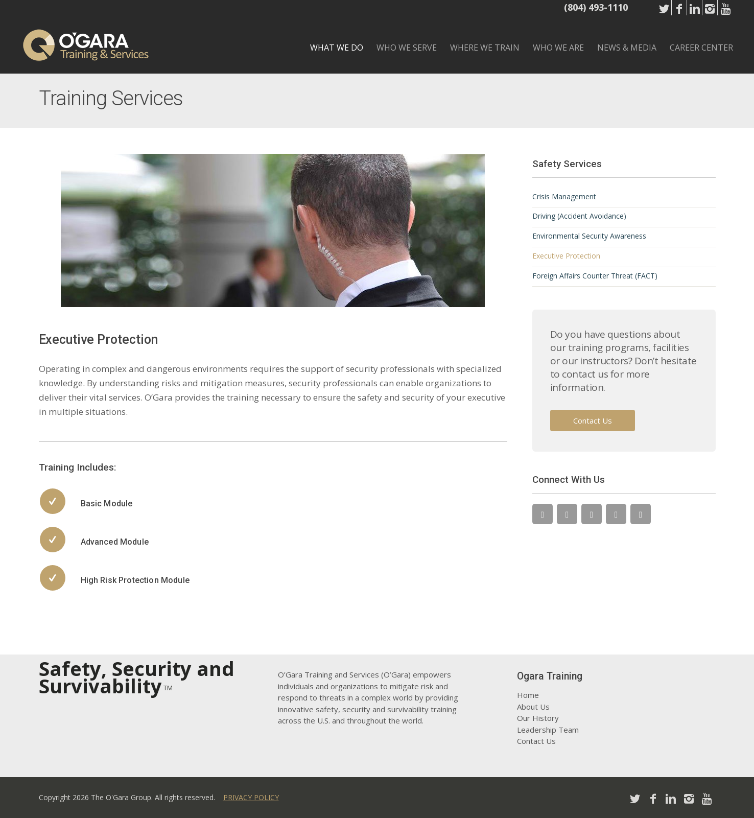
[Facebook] (567, 514)
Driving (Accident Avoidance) (579, 216)
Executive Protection (566, 256)
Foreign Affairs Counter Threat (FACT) (594, 276)
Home (528, 695)
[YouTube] (640, 514)
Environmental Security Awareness (589, 236)
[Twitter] (542, 514)
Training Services (111, 98)
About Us (533, 707)
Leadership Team (548, 729)
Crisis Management (564, 196)
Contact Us (592, 420)
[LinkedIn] (591, 514)
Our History (538, 718)
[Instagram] (616, 514)
